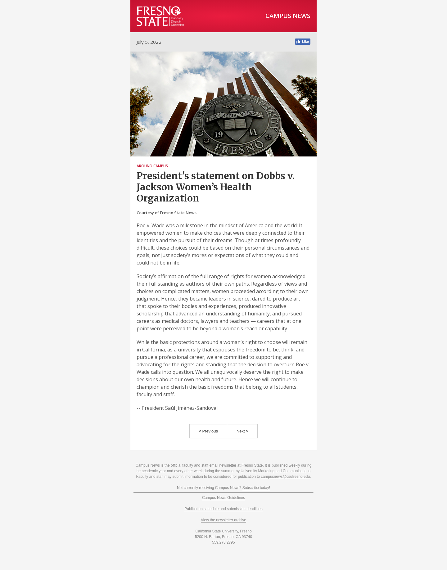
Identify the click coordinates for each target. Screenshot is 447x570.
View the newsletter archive (223, 520)
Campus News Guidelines (223, 497)
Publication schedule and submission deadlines (223, 509)
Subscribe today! (256, 488)
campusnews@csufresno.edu (285, 476)
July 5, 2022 (149, 42)
